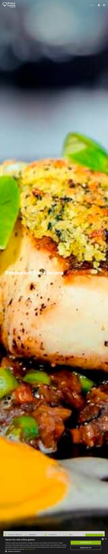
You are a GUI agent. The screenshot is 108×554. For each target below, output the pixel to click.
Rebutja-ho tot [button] (85, 548)
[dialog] (54, 545)
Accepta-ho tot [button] (85, 543)
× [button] (105, 539)
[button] (36, 551)
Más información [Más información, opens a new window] (30, 549)
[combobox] (93, 5)
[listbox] (103, 539)
